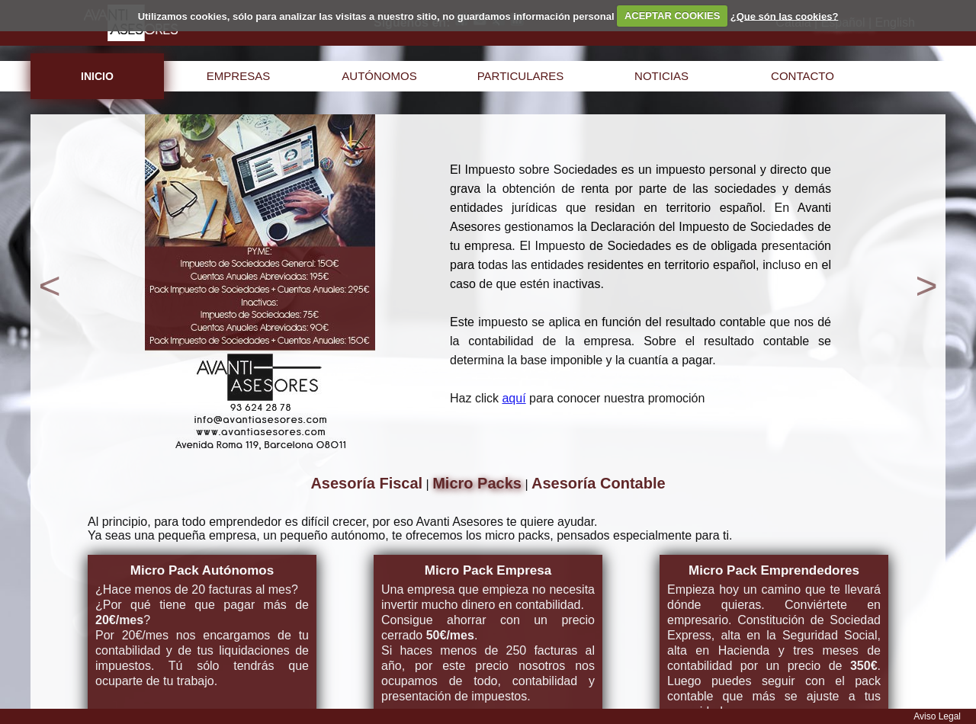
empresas (238, 75)
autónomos (379, 75)
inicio (97, 76)
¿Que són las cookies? (784, 15)
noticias (661, 75)
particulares (520, 75)
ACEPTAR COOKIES (672, 15)
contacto (802, 75)
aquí (513, 398)
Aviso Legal (937, 716)
